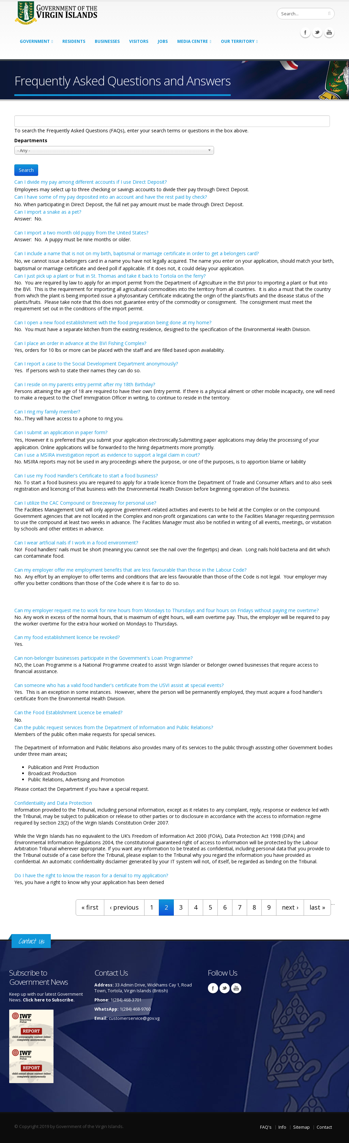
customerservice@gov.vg (134, 1018)
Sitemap (301, 1127)
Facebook (305, 32)
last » (317, 907)
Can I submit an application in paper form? (60, 432)
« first (89, 907)
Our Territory (238, 41)
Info (282, 1127)
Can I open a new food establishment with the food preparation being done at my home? (112, 322)
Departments (30, 140)
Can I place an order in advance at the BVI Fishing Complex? (80, 343)
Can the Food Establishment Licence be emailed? (68, 712)
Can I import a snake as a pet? (47, 212)
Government (35, 41)
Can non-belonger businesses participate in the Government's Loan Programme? (103, 658)
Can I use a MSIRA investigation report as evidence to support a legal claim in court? (107, 455)
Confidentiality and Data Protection (53, 803)
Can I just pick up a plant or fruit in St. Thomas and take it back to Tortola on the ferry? (110, 276)
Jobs (163, 41)
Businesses (107, 41)
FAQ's (266, 1127)
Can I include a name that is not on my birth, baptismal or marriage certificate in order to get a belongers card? (136, 253)
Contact (324, 1127)
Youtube (329, 32)
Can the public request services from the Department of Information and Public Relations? (113, 727)
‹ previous (124, 907)
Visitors (138, 41)
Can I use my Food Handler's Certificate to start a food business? (86, 475)
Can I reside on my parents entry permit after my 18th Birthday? (84, 384)
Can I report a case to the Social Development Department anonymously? (96, 363)
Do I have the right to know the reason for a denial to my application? (91, 875)
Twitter (317, 32)
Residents (73, 41)
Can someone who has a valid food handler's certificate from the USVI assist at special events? (119, 685)
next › (290, 907)
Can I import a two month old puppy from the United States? (81, 232)
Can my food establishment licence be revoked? (67, 637)
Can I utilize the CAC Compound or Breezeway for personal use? (85, 503)
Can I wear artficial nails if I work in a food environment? (76, 542)
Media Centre (192, 41)
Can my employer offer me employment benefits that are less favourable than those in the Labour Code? (130, 570)
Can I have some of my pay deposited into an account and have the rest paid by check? (110, 197)
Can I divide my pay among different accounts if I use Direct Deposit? (90, 182)
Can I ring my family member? (47, 411)
